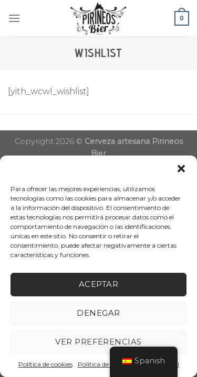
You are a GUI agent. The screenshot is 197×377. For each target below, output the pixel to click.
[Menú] (14, 18)
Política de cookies (45, 364)
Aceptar (98, 284)
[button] (181, 168)
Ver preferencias (98, 342)
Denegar (98, 313)
